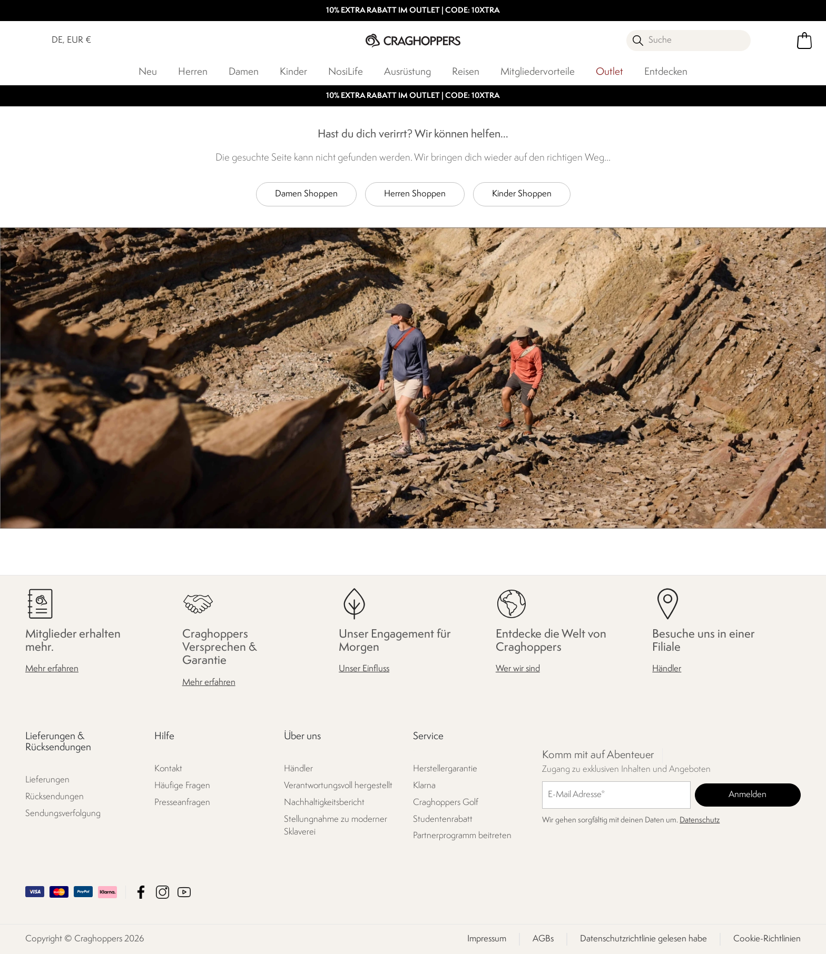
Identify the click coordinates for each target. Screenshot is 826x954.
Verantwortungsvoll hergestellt (338, 785)
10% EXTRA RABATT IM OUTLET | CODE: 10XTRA (413, 11)
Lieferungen (47, 780)
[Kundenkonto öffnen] (774, 40)
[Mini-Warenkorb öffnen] (804, 40)
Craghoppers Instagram (162, 892)
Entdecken (665, 72)
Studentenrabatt (443, 818)
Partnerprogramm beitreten (462, 835)
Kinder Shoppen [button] (522, 194)
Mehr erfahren (51, 668)
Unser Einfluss (364, 668)
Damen (244, 72)
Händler (666, 668)
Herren (193, 72)
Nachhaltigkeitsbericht (324, 802)
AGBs (543, 939)
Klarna (424, 785)
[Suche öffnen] (688, 40)
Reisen (465, 72)
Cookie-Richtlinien (767, 939)
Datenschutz (700, 820)
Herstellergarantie (445, 768)
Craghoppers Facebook (141, 892)
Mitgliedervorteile (537, 72)
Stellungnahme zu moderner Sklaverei (335, 825)
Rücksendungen (54, 796)
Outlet (609, 72)
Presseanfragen (182, 802)
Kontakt (168, 768)
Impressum (486, 939)
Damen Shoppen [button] (306, 194)
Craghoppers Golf (445, 802)
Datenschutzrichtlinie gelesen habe (643, 939)
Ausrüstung (407, 72)
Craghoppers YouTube (184, 892)
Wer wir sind (518, 668)
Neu (148, 72)
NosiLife (345, 72)
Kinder (293, 72)
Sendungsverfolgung (63, 813)
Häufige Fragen (182, 785)
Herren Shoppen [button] (415, 194)
